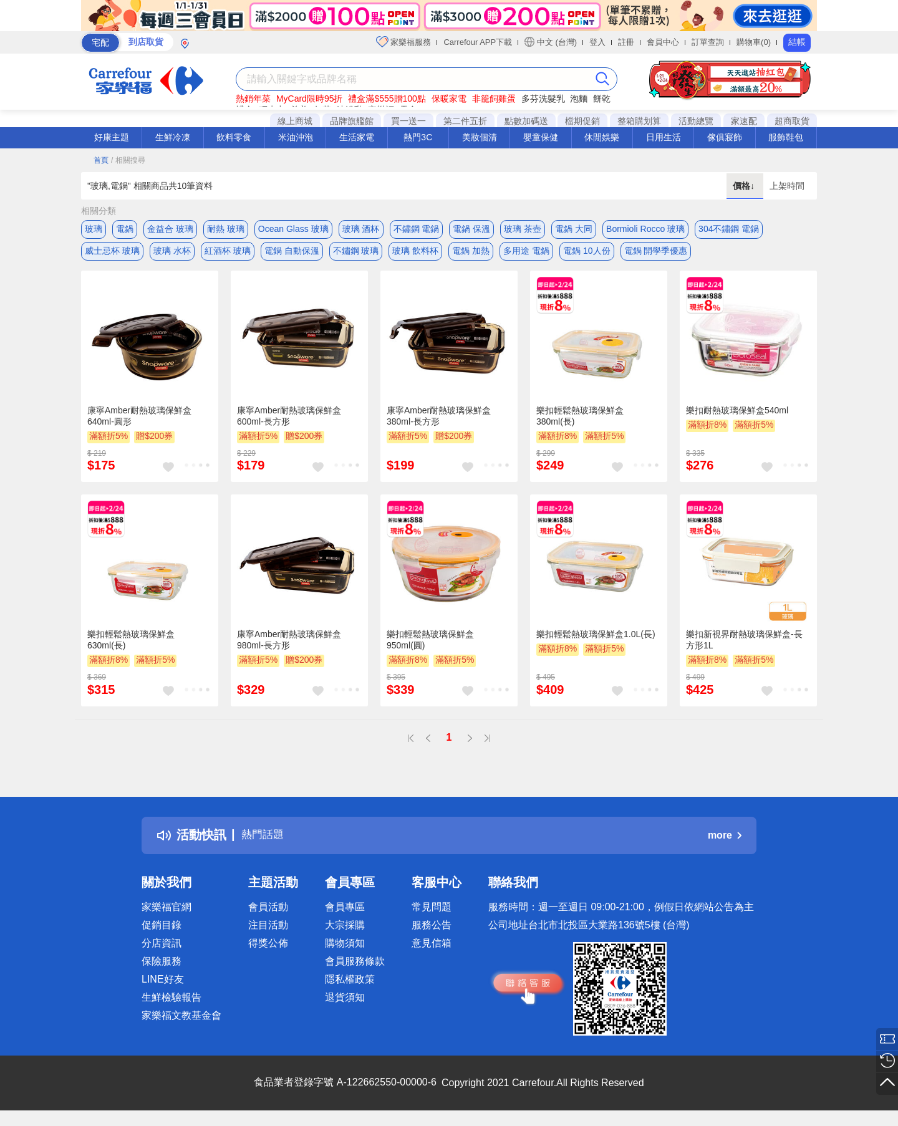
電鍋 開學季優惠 (656, 254)
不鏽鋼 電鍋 (416, 229)
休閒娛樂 (601, 137)
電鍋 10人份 (586, 254)
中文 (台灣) (550, 42)
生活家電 (356, 137)
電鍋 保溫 (471, 229)
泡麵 (578, 98)
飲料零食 (233, 137)
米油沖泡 (295, 137)
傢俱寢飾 (724, 137)
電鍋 (124, 229)
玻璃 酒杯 (361, 229)
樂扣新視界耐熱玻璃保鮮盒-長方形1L (744, 646)
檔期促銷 (582, 121)
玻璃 (93, 229)
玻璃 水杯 (172, 254)
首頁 (101, 160)
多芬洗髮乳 (543, 98)
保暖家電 (449, 98)
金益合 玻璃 (170, 229)
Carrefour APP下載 (477, 42)
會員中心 (663, 42)
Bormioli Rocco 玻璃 (645, 229)
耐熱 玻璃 (225, 229)
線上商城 (295, 121)
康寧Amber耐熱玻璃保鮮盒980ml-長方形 (289, 646)
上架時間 (787, 186)
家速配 (744, 121)
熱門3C (417, 137)
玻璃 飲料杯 (415, 254)
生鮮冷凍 (172, 137)
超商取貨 (792, 121)
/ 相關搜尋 (128, 160)
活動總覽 (695, 121)
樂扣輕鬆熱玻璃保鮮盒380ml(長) (580, 421)
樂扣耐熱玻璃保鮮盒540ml (737, 416)
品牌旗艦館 (352, 121)
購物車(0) (753, 42)
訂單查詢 (708, 42)
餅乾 (602, 98)
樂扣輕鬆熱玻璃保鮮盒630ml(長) (131, 646)
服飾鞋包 (785, 137)
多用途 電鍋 (526, 254)
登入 (597, 42)
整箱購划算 (639, 121)
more (724, 840)
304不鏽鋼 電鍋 (728, 229)
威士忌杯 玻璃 (112, 254)
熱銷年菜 (253, 98)
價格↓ (745, 186)
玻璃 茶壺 (522, 229)
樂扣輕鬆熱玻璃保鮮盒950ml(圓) (430, 646)
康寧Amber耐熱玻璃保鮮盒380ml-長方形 (439, 421)
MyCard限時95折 (309, 98)
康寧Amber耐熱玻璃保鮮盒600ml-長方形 (289, 421)
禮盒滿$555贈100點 (387, 98)
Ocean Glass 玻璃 (293, 229)
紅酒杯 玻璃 (228, 254)
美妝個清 (479, 137)
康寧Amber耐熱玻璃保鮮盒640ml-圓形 (139, 421)
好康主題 (111, 137)
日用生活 (663, 137)
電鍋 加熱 (471, 254)
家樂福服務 (404, 41)
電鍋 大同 (573, 229)
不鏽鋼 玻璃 (356, 254)
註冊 (626, 42)
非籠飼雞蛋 (494, 98)
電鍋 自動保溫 (291, 254)
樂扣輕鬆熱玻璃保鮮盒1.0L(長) (595, 640)
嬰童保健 (540, 137)
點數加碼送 (526, 121)
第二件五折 (465, 121)
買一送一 (408, 121)
